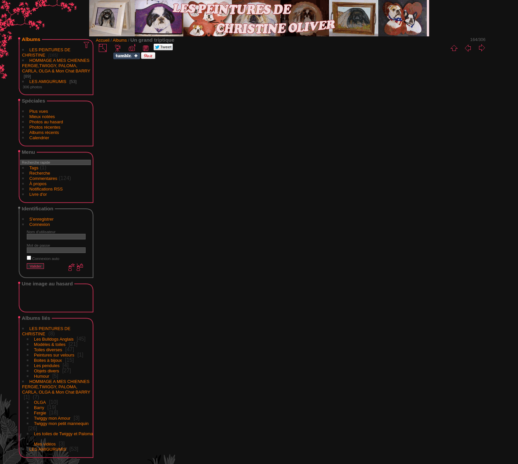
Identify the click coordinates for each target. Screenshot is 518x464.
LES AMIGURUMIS (47, 81)
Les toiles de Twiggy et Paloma (63, 433)
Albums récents (44, 132)
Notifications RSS (46, 189)
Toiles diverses (48, 349)
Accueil (102, 40)
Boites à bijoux (48, 360)
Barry (39, 407)
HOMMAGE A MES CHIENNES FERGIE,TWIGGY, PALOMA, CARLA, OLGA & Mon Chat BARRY (56, 65)
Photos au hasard (46, 121)
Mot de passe (38, 245)
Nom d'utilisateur (41, 232)
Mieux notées (42, 116)
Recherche (39, 173)
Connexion (39, 224)
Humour (41, 376)
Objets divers (46, 370)
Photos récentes (44, 127)
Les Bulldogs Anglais (54, 339)
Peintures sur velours (54, 355)
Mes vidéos (45, 444)
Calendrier (39, 137)
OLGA (40, 402)
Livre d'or (38, 194)
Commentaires (43, 178)
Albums (31, 39)
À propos (38, 183)
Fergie (40, 412)
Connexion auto (43, 258)
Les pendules (46, 365)
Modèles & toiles (49, 344)
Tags (33, 167)
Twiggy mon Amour (52, 418)
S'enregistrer (41, 219)
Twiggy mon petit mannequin (61, 423)
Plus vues (38, 111)
